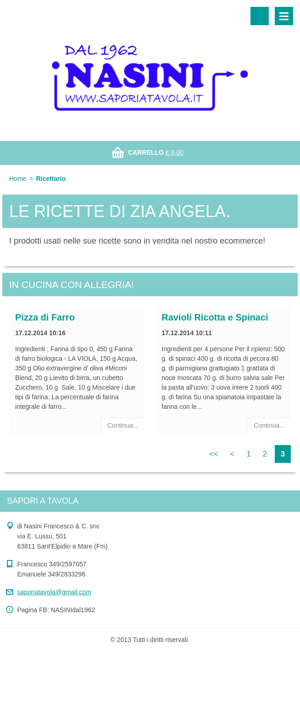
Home (17, 178)
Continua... (123, 425)
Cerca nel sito (259, 16)
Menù (284, 16)
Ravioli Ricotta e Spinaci (214, 317)
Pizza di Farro (45, 317)
